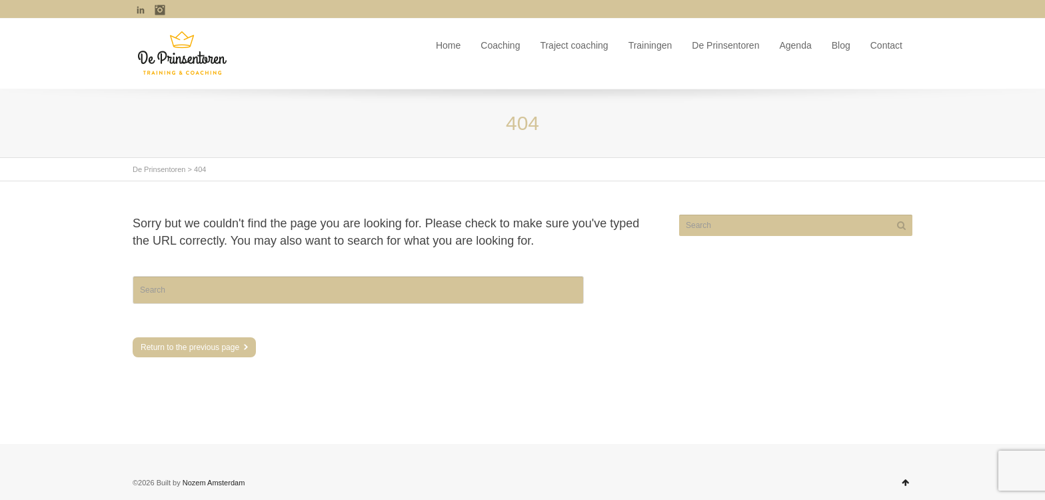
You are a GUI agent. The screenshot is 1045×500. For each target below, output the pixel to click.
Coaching (500, 45)
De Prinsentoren (725, 45)
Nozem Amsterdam (214, 483)
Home (448, 45)
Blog (841, 45)
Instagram (160, 10)
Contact (886, 45)
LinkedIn (141, 10)
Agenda (795, 45)
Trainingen (650, 45)
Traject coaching (574, 45)
